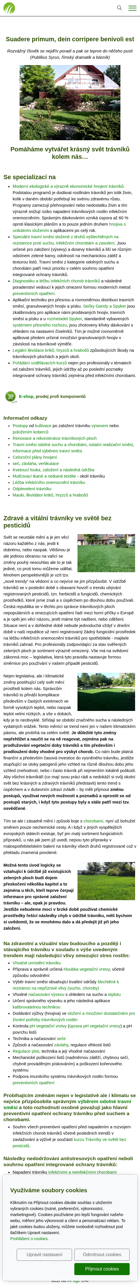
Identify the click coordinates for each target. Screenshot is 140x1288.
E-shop (26, 396)
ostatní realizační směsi (111, 444)
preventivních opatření (33, 293)
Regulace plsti (26, 1051)
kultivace (43, 425)
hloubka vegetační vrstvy (87, 969)
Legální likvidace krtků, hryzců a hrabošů (51, 350)
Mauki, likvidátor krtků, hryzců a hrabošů (50, 495)
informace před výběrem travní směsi (47, 451)
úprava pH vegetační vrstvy (94, 1026)
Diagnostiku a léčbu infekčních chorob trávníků (56, 281)
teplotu (114, 994)
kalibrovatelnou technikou (36, 1007)
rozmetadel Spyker (64, 318)
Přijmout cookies (102, 1268)
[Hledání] (119, 8)
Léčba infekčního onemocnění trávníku (49, 482)
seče (61, 1038)
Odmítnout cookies (102, 1254)
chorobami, (94, 821)
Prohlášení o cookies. (29, 1238)
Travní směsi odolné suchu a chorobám (49, 444)
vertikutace (49, 463)
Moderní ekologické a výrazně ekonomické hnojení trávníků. (69, 186)
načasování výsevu (47, 994)
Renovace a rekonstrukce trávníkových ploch (55, 438)
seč (16, 463)
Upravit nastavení (45, 1254)
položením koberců (30, 432)
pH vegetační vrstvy (48, 1026)
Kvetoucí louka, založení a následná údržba (53, 470)
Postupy (20, 425)
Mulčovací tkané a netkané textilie (44, 476)
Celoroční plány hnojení (35, 457)
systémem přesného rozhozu (40, 325)
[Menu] (132, 8)
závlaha (29, 463)
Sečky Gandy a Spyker (104, 306)
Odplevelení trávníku (32, 488)
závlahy (61, 1045)
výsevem (100, 425)
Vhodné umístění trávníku (37, 963)
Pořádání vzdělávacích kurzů (40, 363)
